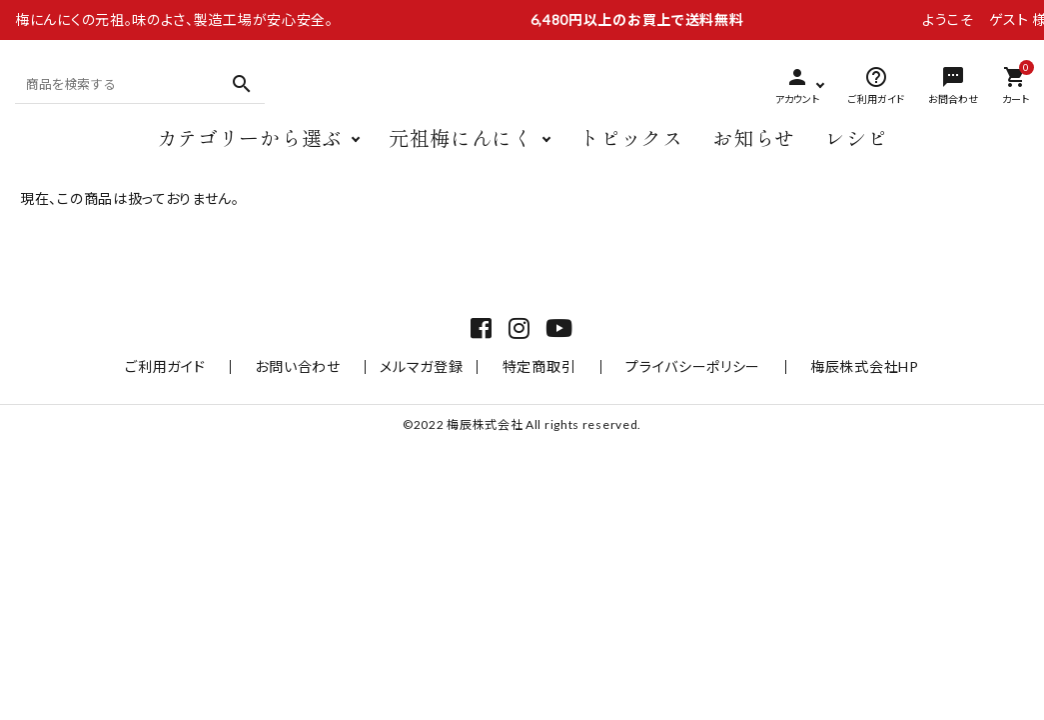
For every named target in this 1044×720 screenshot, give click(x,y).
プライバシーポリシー (671, 414)
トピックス (631, 157)
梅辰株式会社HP (822, 414)
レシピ (856, 157)
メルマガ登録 (432, 414)
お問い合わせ (318, 414)
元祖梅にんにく (461, 157)
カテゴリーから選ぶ (250, 157)
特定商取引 (539, 414)
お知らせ (753, 157)
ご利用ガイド (207, 414)
